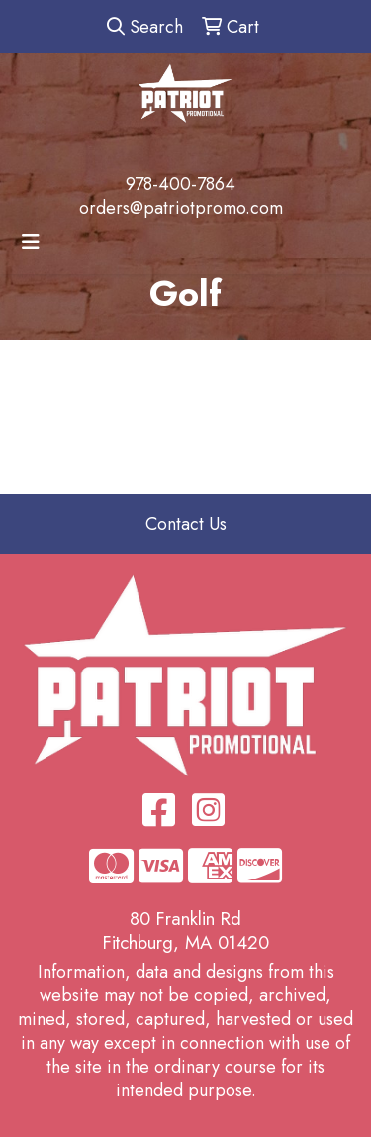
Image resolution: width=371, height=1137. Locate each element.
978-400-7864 (180, 184)
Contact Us (186, 524)
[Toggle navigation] (30, 242)
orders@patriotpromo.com (181, 208)
